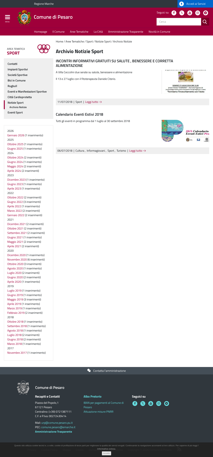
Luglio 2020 (14, 273)
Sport (89, 41)
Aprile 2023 (14, 188)
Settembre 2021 (17, 233)
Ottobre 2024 (15, 157)
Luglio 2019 (14, 290)
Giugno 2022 (15, 202)
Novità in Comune (159, 31)
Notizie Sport (103, 41)
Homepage (40, 31)
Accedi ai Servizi (192, 4)
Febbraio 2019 (16, 313)
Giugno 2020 (15, 277)
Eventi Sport (15, 112)
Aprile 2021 (14, 246)
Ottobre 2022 (15, 197)
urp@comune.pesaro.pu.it (57, 423)
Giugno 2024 (15, 162)
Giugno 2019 (15, 295)
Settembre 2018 (17, 326)
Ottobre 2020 (15, 264)
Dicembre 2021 (16, 224)
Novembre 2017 (17, 353)
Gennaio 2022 (15, 215)
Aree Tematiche (79, 31)
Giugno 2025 (15, 148)
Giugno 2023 (15, 184)
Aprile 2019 (14, 304)
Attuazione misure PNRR (98, 411)
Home (59, 41)
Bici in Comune (17, 80)
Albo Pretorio (93, 396)
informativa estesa (106, 449)
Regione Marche (44, 4)
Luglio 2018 (14, 335)
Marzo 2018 (14, 344)
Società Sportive (17, 75)
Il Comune (58, 31)
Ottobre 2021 (15, 228)
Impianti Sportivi (18, 69)
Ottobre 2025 (15, 144)
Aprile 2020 (14, 282)
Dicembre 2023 (16, 179)
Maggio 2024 (15, 166)
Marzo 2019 (14, 308)
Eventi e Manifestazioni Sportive (27, 91)
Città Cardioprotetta (20, 97)
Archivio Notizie (122, 41)
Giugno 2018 (15, 339)
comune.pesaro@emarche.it (58, 427)
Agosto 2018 (15, 330)
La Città (98, 31)
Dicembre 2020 (16, 255)
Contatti (12, 64)
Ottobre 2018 (15, 321)
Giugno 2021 (15, 237)
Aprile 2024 (14, 171)
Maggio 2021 (15, 242)
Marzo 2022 (14, 211)
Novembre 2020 (17, 259)
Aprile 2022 (14, 206)
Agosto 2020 (15, 268)
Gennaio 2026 (15, 135)
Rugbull (12, 86)
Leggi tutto (93, 102)
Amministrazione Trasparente (125, 31)
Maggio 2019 (15, 299)
